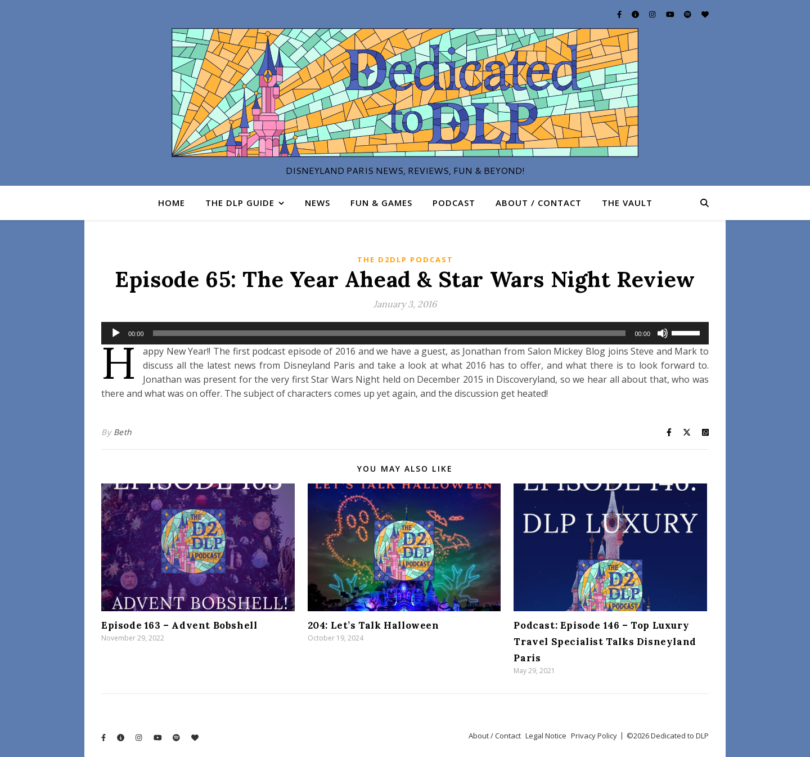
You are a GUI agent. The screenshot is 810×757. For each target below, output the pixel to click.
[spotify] (688, 14)
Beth (123, 432)
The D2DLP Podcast (405, 259)
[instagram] (653, 14)
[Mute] (662, 333)
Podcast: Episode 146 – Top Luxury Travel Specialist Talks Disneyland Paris (605, 641)
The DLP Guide (239, 202)
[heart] (705, 14)
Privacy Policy (594, 736)
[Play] (116, 333)
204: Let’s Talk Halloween (373, 625)
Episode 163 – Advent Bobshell (179, 625)
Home (171, 202)
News (317, 202)
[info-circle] (636, 14)
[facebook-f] (620, 14)
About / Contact (539, 202)
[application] (405, 333)
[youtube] (671, 14)
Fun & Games (381, 202)
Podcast (454, 202)
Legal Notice (545, 736)
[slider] (389, 333)
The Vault (627, 202)
